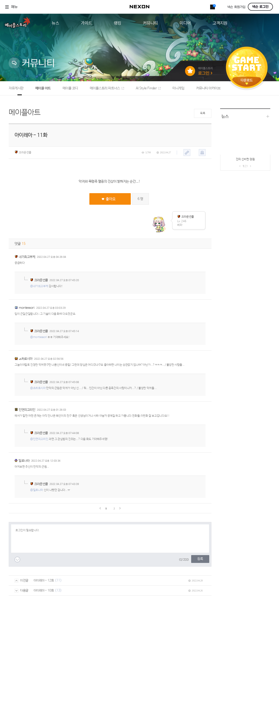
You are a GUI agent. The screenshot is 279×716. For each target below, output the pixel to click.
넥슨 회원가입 (236, 7)
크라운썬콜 (23, 152)
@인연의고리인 (39, 439)
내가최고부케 (27, 257)
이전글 (21, 580)
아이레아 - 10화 (44, 590)
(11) (58, 580)
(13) (58, 590)
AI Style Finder (148, 88)
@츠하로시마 (38, 388)
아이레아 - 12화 (44, 580)
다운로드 (246, 82)
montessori (27, 308)
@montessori (38, 337)
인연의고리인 (27, 410)
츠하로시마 (25, 359)
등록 (200, 559)
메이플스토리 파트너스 (107, 88)
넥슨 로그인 (260, 7)
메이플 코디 (70, 88)
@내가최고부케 (39, 286)
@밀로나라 (36, 490)
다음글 (21, 590)
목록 (202, 113)
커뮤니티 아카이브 (208, 88)
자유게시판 (16, 88)
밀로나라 (24, 461)
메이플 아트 (43, 88)
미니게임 (178, 88)
